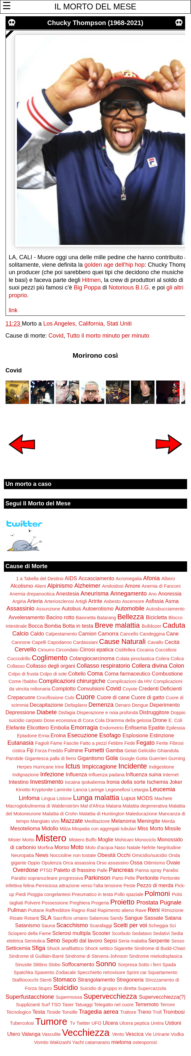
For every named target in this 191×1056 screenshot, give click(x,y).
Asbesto (112, 601)
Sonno (106, 964)
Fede (129, 743)
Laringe (96, 789)
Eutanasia (20, 743)
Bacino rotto (60, 617)
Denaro (122, 705)
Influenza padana (107, 774)
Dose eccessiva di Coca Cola (74, 720)
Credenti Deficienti (160, 688)
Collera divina (149, 665)
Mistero (51, 838)
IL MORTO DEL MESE (95, 6)
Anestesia (67, 593)
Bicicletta (156, 617)
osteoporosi (145, 1042)
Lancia (80, 789)
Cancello (129, 633)
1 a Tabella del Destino (39, 578)
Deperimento (165, 705)
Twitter (83, 1023)
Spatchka (23, 972)
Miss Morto (150, 828)
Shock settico (99, 948)
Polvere (32, 902)
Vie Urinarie (157, 1034)
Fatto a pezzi (93, 743)
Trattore (128, 1012)
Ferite (162, 743)
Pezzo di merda (155, 885)
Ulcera (110, 1023)
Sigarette (123, 948)
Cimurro (46, 649)
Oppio (34, 862)
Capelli (39, 642)
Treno (144, 1012)
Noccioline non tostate (73, 855)
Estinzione (162, 735)
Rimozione (172, 910)
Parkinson (97, 878)
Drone (160, 720)
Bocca (35, 626)
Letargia (139, 789)
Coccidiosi (166, 649)
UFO (96, 1023)
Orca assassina (79, 862)
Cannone (20, 642)
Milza (65, 828)
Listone (64, 798)
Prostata (147, 902)
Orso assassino (112, 862)
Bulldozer (151, 626)
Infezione (52, 774)
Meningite (148, 821)
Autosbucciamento (165, 608)
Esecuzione (82, 735)
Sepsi (110, 940)
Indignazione (25, 774)
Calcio (20, 633)
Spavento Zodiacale (55, 972)
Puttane (36, 910)
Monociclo (145, 839)
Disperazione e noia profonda (107, 712)
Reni (154, 910)
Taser (68, 1004)
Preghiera (79, 902)
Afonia (151, 578)
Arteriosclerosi (59, 601)
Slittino (40, 964)
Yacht (78, 1042)
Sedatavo (142, 933)
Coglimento (49, 658)
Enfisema (136, 727)
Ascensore (133, 601)
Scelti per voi (130, 925)
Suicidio (65, 987)
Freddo (55, 750)
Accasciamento (96, 578)
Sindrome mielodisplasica (155, 956)
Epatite (156, 727)
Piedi (20, 894)
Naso (119, 847)
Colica (177, 658)
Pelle (130, 878)
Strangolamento (96, 979)
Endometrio (111, 727)
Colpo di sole (53, 673)
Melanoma (123, 821)
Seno (53, 940)
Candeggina (152, 633)
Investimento (46, 782)
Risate (16, 918)
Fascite (71, 743)
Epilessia (175, 727)
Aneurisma (95, 593)
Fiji (30, 750)
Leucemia (162, 789)
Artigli (81, 601)
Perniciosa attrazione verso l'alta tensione (79, 885)
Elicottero (38, 727)
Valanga (31, 1034)
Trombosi (174, 1012)
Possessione (55, 902)
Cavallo (155, 642)
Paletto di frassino (75, 870)
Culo (70, 697)
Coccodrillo (18, 658)
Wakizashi (60, 1042)
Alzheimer (87, 585)
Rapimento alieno (115, 910)
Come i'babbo (22, 681)
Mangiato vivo (44, 821)
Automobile (129, 608)
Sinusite (23, 964)
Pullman (16, 910)
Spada (169, 964)
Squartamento (162, 972)
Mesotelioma (25, 828)
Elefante (15, 727)
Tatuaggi (84, 1004)
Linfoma (29, 798)
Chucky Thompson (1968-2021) (95, 22)
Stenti (45, 979)
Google (127, 758)
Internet (171, 774)
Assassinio (21, 608)
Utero (13, 1034)
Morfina (45, 847)
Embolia (59, 727)
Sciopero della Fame (29, 933)
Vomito (41, 1042)
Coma (95, 673)
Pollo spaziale (128, 894)
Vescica (134, 1034)
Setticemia (18, 948)
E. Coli (175, 720)
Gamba (114, 750)
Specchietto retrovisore (101, 972)
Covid (56, 335)
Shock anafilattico (65, 948)
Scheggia (158, 925)
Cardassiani (85, 642)
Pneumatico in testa (92, 894)
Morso (61, 847)
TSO (56, 1004)
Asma (172, 601)
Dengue (140, 705)
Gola (112, 758)
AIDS (71, 578)
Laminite (63, 789)
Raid (91, 910)
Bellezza (130, 617)
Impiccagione (99, 766)
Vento (118, 1034)
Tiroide (53, 1012)
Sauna (48, 925)
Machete (163, 798)
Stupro (45, 988)
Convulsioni (91, 688)
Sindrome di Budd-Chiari (159, 948)
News (41, 855)
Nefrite (148, 847)
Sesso (177, 940)
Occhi (123, 855)
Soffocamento (78, 964)
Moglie (105, 839)
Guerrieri (158, 758)
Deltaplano (76, 705)
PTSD (46, 870)
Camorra (108, 633)
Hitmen (91, 280)
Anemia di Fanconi (161, 586)
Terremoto (147, 1004)
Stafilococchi (25, 979)
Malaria (113, 806)
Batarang (106, 617)
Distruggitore (154, 712)
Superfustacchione (30, 997)
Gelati (131, 750)
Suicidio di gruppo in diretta (108, 988)
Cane (172, 633)
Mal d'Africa (92, 806)
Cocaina (145, 649)
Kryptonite (42, 789)
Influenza (76, 774)
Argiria (19, 601)
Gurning (177, 758)
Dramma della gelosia (128, 720)
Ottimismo (154, 862)
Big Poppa (87, 287)
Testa (38, 1012)
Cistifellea (125, 649)
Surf (45, 1004)
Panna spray (148, 870)
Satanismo (27, 925)
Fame (56, 743)
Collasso (16, 666)
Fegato (145, 743)
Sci (172, 925)
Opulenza (51, 862)
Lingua (48, 798)
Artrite (95, 601)
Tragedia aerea (98, 1012)
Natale (133, 847)
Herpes (24, 766)
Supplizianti (28, 1004)
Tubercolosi (22, 1023)
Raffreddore (58, 910)
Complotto (63, 688)
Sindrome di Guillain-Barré (36, 956)
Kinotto (23, 789)
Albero (168, 578)
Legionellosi (117, 789)
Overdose (25, 870)
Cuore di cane (113, 697)
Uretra (157, 1023)
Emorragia (84, 727)
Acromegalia (129, 578)
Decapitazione (46, 705)
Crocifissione (50, 697)
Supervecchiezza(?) (162, 997)
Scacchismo (72, 925)
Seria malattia (132, 940)
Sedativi (161, 933)
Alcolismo (21, 586)
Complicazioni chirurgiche (72, 681)
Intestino (18, 782)
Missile (173, 828)
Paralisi (170, 870)
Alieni (40, 586)
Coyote (130, 688)
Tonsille (70, 1012)
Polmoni (157, 893)
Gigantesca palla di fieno (50, 758)
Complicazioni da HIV (129, 681)
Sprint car (136, 972)
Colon (176, 665)
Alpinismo (60, 585)
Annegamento (128, 593)
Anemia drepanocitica (31, 593)
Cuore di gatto (147, 697)
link (13, 310)
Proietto (122, 902)
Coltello (77, 673)
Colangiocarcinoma (92, 658)
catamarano (97, 1042)
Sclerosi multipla (71, 933)
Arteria (35, 601)
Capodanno (60, 642)
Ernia (44, 735)
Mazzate (72, 821)
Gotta (141, 758)
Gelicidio (147, 750)
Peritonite (147, 878)
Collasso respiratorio (103, 665)
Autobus (71, 608)
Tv (72, 1023)
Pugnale (171, 902)
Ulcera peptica (134, 1023)
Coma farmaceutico (127, 673)
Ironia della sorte (125, 782)
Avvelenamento (26, 617)
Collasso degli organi (50, 666)
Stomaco (64, 979)
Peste (130, 885)
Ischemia (157, 782)
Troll (157, 1012)
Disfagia (66, 712)
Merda (168, 821)
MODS (145, 798)
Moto (76, 847)
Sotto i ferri (149, 964)
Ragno (78, 910)
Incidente (132, 766)
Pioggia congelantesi (48, 894)
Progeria (100, 902)
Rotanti (31, 918)
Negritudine (169, 847)
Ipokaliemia (93, 782)
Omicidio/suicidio (149, 855)
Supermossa (69, 997)
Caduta (174, 625)
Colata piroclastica (135, 658)
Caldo (37, 633)
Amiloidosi (113, 586)
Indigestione (161, 766)
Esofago (110, 735)
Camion (87, 633)
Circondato (67, 649)
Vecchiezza (86, 1032)
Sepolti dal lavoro (82, 940)
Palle (102, 870)
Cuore (85, 697)
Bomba (52, 626)
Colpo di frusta (23, 673)
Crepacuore (21, 697)
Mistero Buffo (82, 839)
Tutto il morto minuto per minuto (108, 335)
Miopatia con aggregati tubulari (104, 828)
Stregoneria (130, 979)
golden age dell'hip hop (114, 264)
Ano (152, 593)
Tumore (51, 1021)
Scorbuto (121, 933)
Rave (140, 910)
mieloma (121, 1042)
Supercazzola (152, 988)
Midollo (49, 828)
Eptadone (27, 735)
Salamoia (99, 918)
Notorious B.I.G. (129, 287)
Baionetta (86, 617)
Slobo (55, 964)
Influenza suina (143, 774)
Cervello (25, 649)
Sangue (134, 918)
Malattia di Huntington (102, 813)
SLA (45, 918)
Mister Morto (21, 839)
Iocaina (72, 782)
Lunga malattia (96, 798)
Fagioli (42, 743)
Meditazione (97, 821)
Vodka (177, 1034)
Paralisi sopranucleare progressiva (47, 878)
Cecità (172, 642)
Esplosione (135, 735)
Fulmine (73, 750)
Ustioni (173, 1023)
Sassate (153, 918)
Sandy (116, 918)
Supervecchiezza (110, 996)
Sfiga (38, 948)
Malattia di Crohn (60, 813)
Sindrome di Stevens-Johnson (96, 956)
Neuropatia (22, 855)
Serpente (159, 940)
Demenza (100, 705)
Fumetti (94, 750)
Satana (173, 918)
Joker (176, 782)
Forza (41, 750)
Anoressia (170, 593)
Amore (132, 586)
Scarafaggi (101, 925)
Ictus (72, 766)
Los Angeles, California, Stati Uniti (87, 323)
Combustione (167, 673)
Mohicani (124, 839)
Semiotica (34, 940)
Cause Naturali (122, 641)
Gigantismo (90, 758)
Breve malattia (117, 625)
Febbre (115, 743)
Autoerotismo (97, 608)
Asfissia (154, 601)
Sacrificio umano (70, 918)
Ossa (136, 862)
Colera (162, 658)
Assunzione (48, 608)
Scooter (101, 933)
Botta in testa (78, 626)
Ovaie (173, 862)
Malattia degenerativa (145, 806)
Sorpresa (127, 964)
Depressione (20, 712)
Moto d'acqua (99, 847)
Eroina (58, 735)
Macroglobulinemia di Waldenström (42, 806)
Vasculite (51, 1034)
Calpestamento (61, 633)
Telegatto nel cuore (114, 1004)
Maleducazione (141, 813)
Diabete (47, 712)
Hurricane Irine (48, 766)
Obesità (106, 855)
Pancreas (121, 870)
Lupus (128, 798)
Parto (117, 878)
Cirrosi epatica (96, 649)
